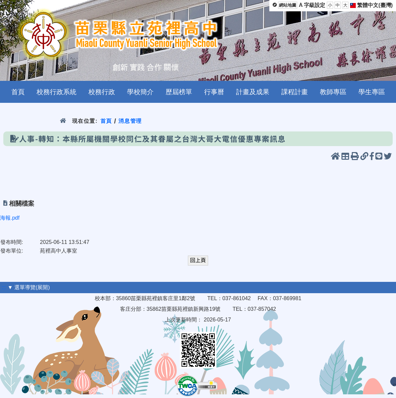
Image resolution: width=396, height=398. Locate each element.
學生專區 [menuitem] (371, 92)
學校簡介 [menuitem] (140, 92)
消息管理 (130, 121)
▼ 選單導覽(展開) (29, 287)
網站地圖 (287, 5)
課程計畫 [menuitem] (294, 92)
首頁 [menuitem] (18, 92)
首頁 (106, 121)
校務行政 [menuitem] (101, 92)
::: (4, 287)
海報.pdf (10, 218)
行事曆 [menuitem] (214, 92)
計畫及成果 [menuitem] (252, 92)
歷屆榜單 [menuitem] (179, 92)
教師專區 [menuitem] (333, 92)
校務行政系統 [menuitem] (56, 92)
